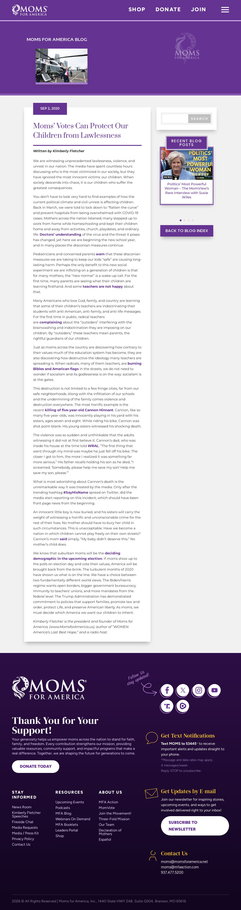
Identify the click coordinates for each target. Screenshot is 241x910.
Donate (168, 9)
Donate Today (36, 766)
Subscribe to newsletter (183, 826)
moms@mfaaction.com (180, 867)
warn (100, 254)
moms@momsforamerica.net (184, 861)
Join (199, 9)
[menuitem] (22, 807)
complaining (50, 322)
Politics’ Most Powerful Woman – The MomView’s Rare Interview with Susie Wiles (186, 190)
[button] (180, 220)
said (63, 539)
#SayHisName (75, 492)
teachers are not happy (103, 286)
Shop (137, 9)
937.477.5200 (172, 872)
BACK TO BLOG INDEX (186, 230)
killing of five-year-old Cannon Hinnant (79, 410)
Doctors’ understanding (60, 234)
